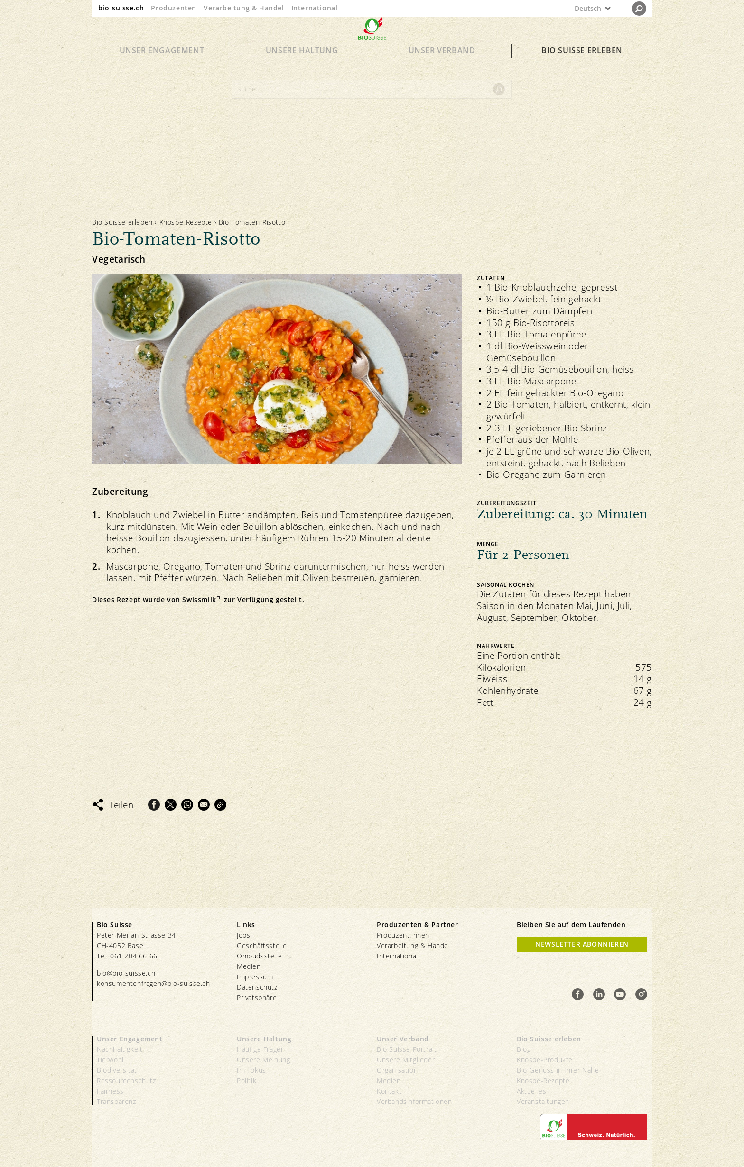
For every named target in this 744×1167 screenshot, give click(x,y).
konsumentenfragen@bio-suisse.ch (153, 983)
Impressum (255, 976)
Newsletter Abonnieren (582, 943)
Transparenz (116, 1101)
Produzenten (173, 7)
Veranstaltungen (543, 1101)
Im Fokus (251, 1070)
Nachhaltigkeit (119, 1049)
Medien (249, 966)
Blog (523, 1049)
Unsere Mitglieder (406, 1059)
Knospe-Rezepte (185, 222)
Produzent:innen (403, 934)
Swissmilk (199, 599)
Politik (246, 1080)
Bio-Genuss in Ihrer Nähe (558, 1070)
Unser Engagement (162, 67)
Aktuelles (531, 1090)
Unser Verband (442, 67)
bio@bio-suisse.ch (126, 972)
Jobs (243, 934)
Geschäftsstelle (262, 945)
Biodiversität (117, 1070)
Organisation (397, 1070)
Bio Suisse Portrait (407, 1049)
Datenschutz (257, 987)
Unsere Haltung (302, 67)
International (314, 7)
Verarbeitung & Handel (244, 7)
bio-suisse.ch (121, 7)
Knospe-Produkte (545, 1059)
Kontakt (389, 1090)
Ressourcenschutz (126, 1080)
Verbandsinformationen (414, 1101)
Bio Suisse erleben (582, 67)
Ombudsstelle (259, 955)
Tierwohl (110, 1059)
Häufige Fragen (261, 1049)
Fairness (110, 1090)
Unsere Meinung (263, 1059)
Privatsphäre (257, 997)
